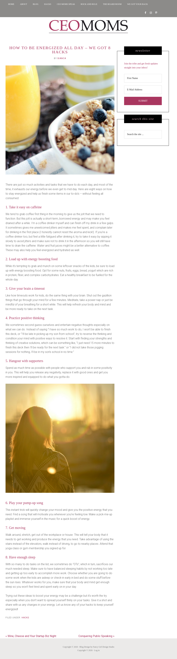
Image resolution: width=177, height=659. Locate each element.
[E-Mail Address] (143, 89)
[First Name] (143, 78)
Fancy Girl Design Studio (103, 647)
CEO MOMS (88, 26)
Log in (97, 650)
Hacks (25, 617)
